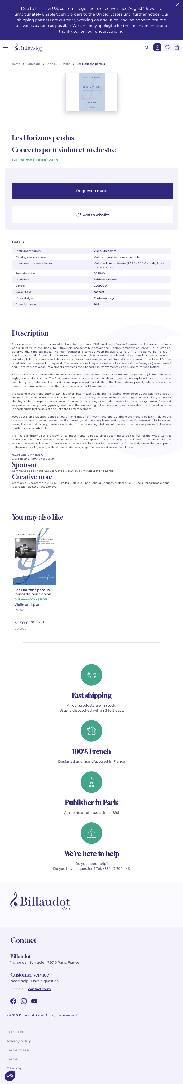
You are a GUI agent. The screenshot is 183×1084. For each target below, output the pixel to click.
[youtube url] (34, 1001)
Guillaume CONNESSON (35, 160)
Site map (15, 1068)
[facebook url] (13, 1001)
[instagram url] (24, 1001)
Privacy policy (19, 1041)
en (20, 1032)
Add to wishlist (92, 215)
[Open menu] (5, 47)
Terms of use (18, 1050)
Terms (12, 1059)
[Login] (157, 47)
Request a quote (92, 191)
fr (11, 1032)
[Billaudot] (28, 47)
